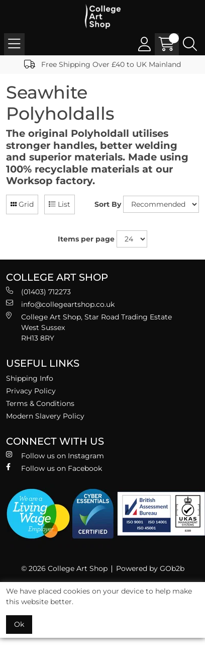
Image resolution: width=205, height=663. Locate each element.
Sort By (107, 204)
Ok (19, 624)
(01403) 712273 (38, 291)
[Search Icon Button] (190, 44)
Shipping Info (29, 378)
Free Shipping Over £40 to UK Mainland (102, 64)
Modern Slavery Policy (45, 416)
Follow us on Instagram (55, 455)
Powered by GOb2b (150, 568)
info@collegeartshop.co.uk (60, 304)
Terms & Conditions (40, 403)
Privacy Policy (31, 390)
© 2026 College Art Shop (64, 568)
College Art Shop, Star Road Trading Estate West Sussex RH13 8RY (89, 327)
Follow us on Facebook (54, 468)
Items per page (86, 238)
